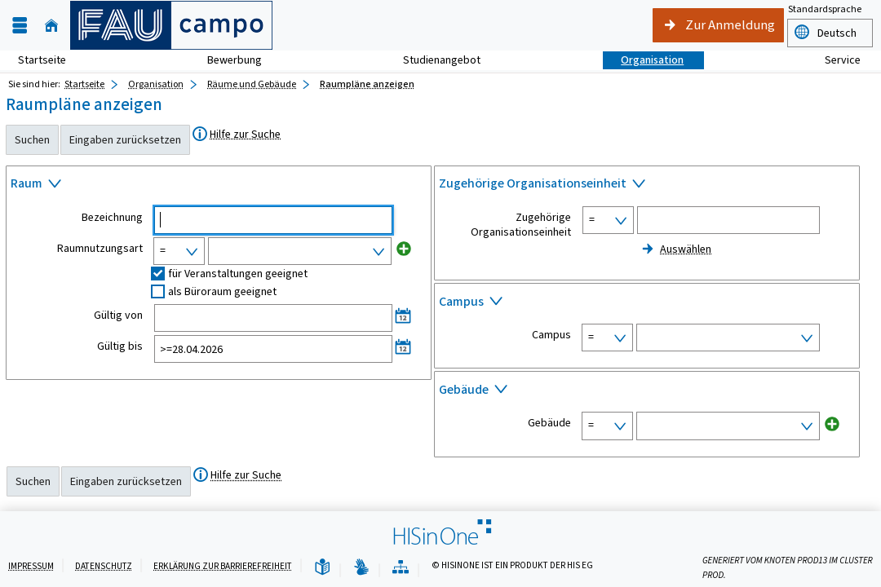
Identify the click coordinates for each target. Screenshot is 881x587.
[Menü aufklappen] (19, 26)
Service (834, 60)
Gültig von (118, 315)
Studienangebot (432, 60)
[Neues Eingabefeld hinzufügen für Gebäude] (832, 423)
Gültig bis (120, 346)
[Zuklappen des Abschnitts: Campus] (647, 303)
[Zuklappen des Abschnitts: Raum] (219, 186)
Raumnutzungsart (100, 248)
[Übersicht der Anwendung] (400, 567)
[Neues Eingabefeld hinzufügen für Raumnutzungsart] (403, 249)
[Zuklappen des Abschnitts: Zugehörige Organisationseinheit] (647, 186)
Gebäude (549, 423)
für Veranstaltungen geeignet (238, 273)
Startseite (42, 60)
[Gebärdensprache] (361, 567)
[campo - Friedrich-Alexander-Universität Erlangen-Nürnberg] (171, 25)
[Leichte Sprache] (322, 567)
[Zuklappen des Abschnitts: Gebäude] (647, 391)
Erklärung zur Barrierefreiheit (222, 566)
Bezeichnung (112, 217)
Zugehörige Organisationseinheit (521, 225)
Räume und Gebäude (251, 83)
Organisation (643, 60)
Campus (551, 335)
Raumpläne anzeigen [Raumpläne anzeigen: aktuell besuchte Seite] (367, 83)
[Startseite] (51, 25)
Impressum (31, 566)
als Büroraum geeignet (222, 291)
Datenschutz (103, 566)
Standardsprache (824, 8)
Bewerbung (225, 60)
